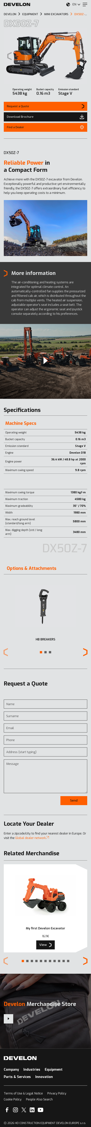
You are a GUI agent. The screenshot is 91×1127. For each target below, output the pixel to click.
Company (11, 1069)
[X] (24, 1110)
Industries (31, 1069)
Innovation (44, 1077)
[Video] (45, 361)
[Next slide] (81, 56)
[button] (41, 652)
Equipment (53, 1069)
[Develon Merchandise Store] (8, 1019)
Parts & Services (17, 1077)
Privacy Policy (56, 1093)
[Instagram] (15, 1110)
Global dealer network (32, 838)
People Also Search (39, 1099)
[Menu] (85, 4)
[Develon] (17, 4)
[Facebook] (7, 1110)
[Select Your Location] (68, 4)
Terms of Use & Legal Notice (23, 1093)
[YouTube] (40, 1110)
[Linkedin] (32, 1110)
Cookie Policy (13, 1099)
